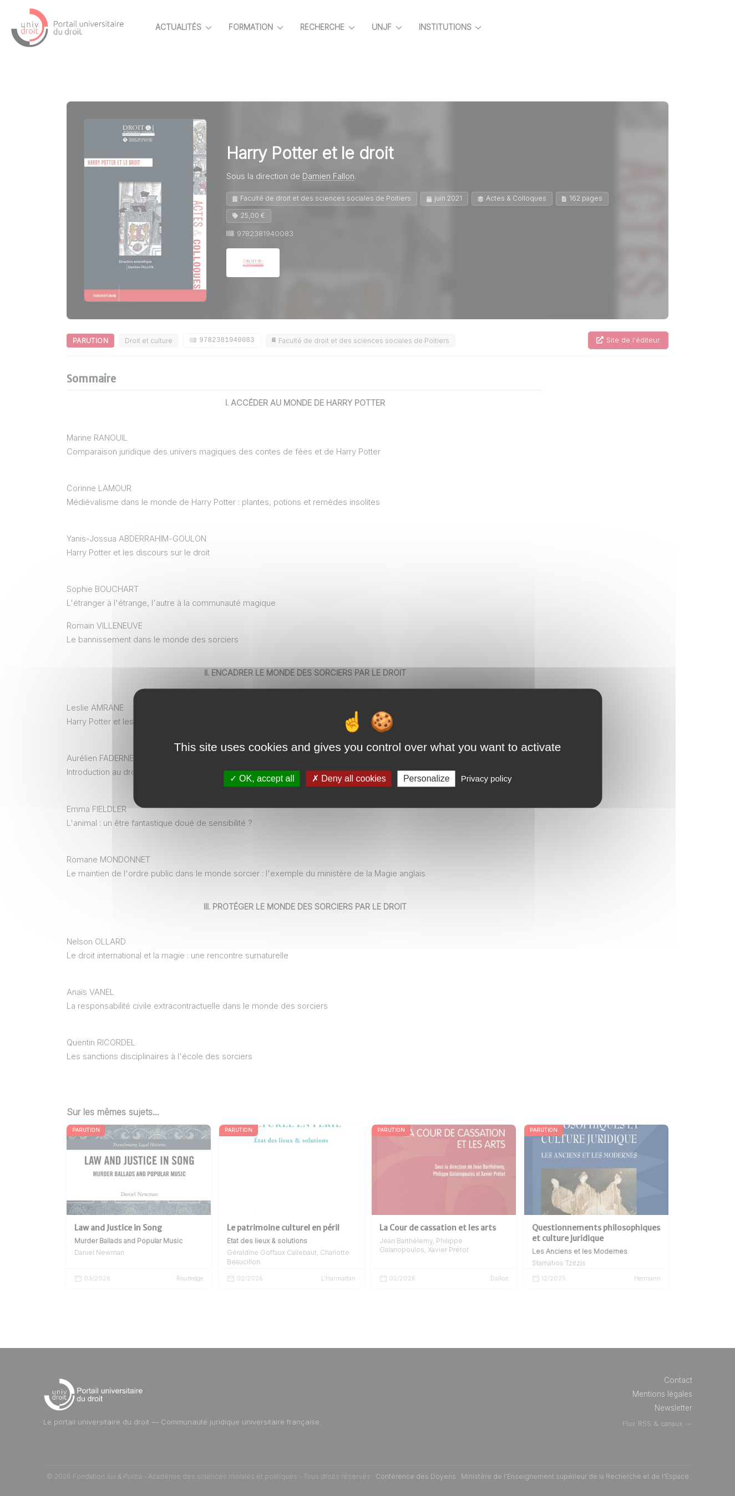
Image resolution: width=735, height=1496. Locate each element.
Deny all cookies (349, 778)
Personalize (426, 778)
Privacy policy (486, 778)
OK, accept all (262, 778)
